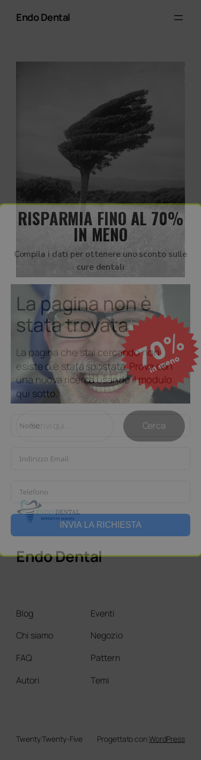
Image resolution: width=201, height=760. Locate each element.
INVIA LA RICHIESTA (100, 524)
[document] (100, 380)
